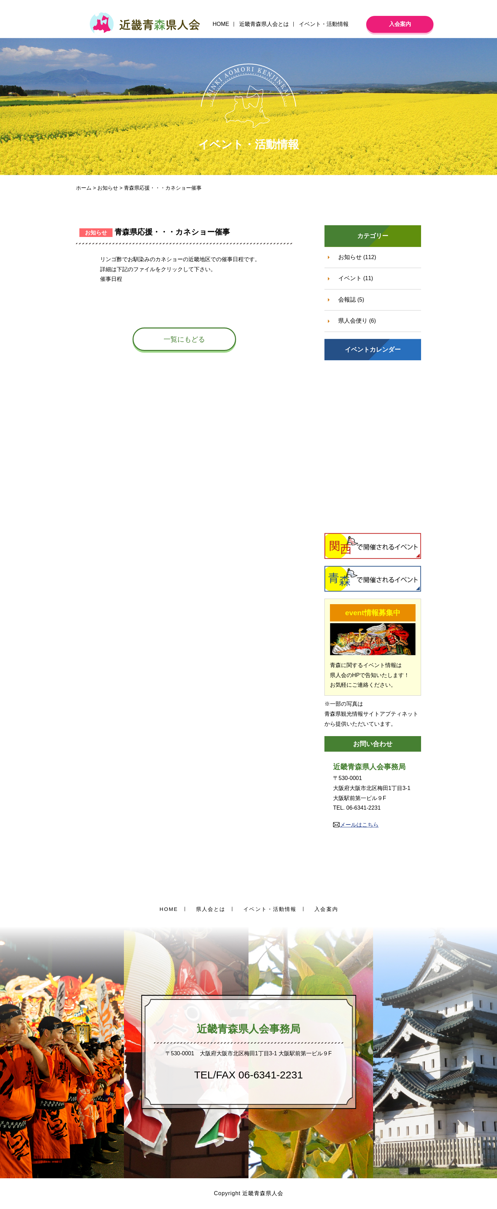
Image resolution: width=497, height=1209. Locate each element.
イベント (350, 278)
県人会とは (211, 909)
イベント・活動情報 (324, 24)
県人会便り (353, 320)
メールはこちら (359, 825)
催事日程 (111, 279)
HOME (221, 24)
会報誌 (347, 299)
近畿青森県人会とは (264, 24)
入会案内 (400, 24)
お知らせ (350, 257)
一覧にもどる (184, 339)
